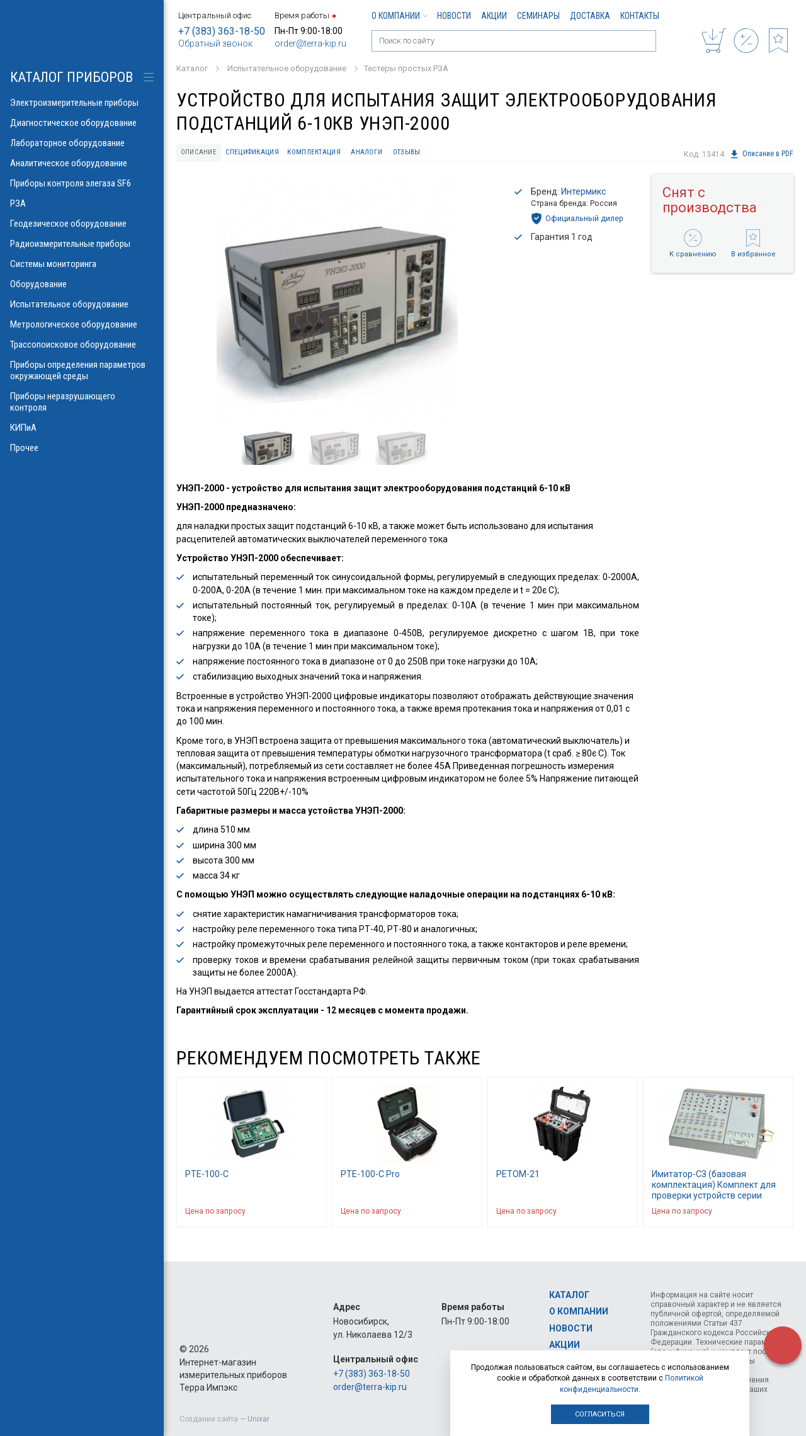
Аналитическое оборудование (82, 163)
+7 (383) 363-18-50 (221, 31)
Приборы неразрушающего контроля (82, 401)
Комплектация (328, 153)
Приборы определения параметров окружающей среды (82, 370)
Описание (201, 153)
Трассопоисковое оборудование (82, 344)
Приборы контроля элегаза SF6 (82, 183)
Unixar (258, 1419)
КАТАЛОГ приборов (71, 77)
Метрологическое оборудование (82, 324)
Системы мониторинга (82, 264)
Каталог (569, 1296)
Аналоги (386, 153)
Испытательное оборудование (82, 304)
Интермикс (583, 193)
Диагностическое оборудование (82, 122)
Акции (494, 16)
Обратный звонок (215, 43)
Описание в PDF (761, 154)
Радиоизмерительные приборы (82, 243)
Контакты (639, 16)
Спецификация (259, 153)
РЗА (82, 203)
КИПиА (82, 427)
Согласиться (600, 1414)
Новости (454, 16)
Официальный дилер (577, 220)
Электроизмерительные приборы (82, 102)
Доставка (590, 16)
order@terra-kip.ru (310, 43)
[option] (336, 299)
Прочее (82, 447)
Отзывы (429, 153)
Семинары (538, 16)
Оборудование (82, 284)
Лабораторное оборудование (82, 143)
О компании (399, 16)
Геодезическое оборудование (82, 223)
